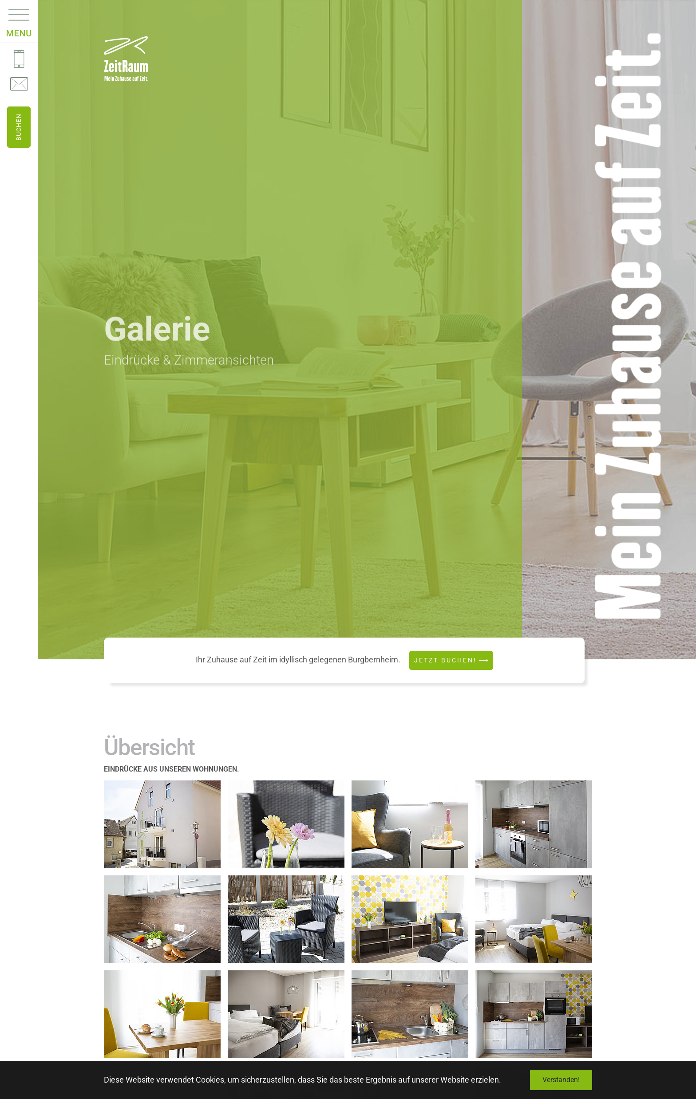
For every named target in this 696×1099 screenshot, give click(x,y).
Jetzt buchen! (445, 660)
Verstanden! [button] (561, 1079)
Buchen (18, 127)
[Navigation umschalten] (18, 17)
